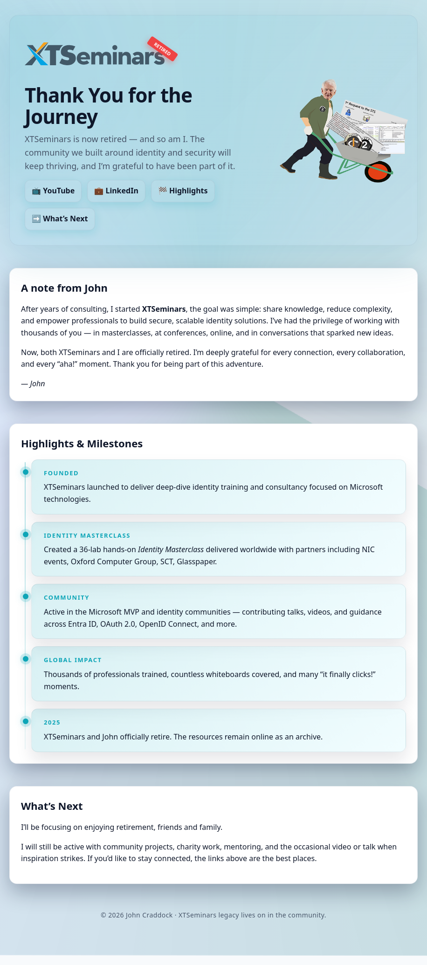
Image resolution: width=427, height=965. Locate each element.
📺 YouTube (53, 191)
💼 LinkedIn (116, 191)
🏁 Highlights (183, 191)
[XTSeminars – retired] (95, 53)
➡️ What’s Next (60, 218)
